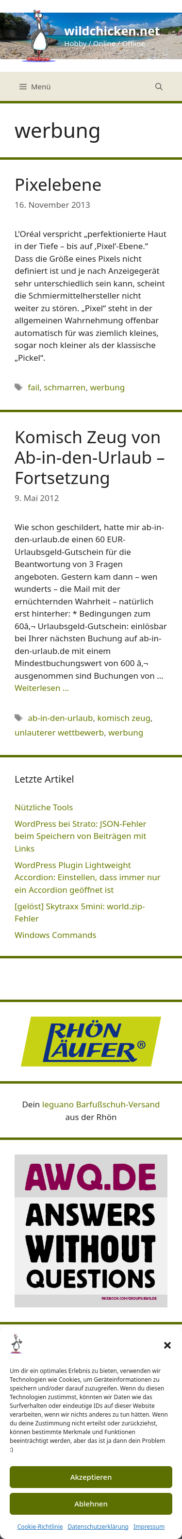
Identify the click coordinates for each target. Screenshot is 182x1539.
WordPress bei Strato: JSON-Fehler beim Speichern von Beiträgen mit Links (81, 836)
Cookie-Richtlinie (40, 1526)
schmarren (64, 387)
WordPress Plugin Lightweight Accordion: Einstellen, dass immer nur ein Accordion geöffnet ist (88, 877)
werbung (107, 387)
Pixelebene (58, 184)
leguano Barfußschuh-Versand (101, 1104)
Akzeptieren (91, 1477)
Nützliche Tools (44, 807)
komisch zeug (123, 717)
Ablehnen (91, 1503)
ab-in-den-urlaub (60, 717)
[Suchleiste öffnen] (159, 86)
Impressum (149, 1526)
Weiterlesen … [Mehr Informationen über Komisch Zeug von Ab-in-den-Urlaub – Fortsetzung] (42, 687)
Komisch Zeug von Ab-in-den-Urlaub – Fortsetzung (90, 457)
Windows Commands (56, 934)
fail (33, 387)
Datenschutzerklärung (98, 1526)
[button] (167, 1345)
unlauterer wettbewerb (59, 732)
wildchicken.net (112, 30)
